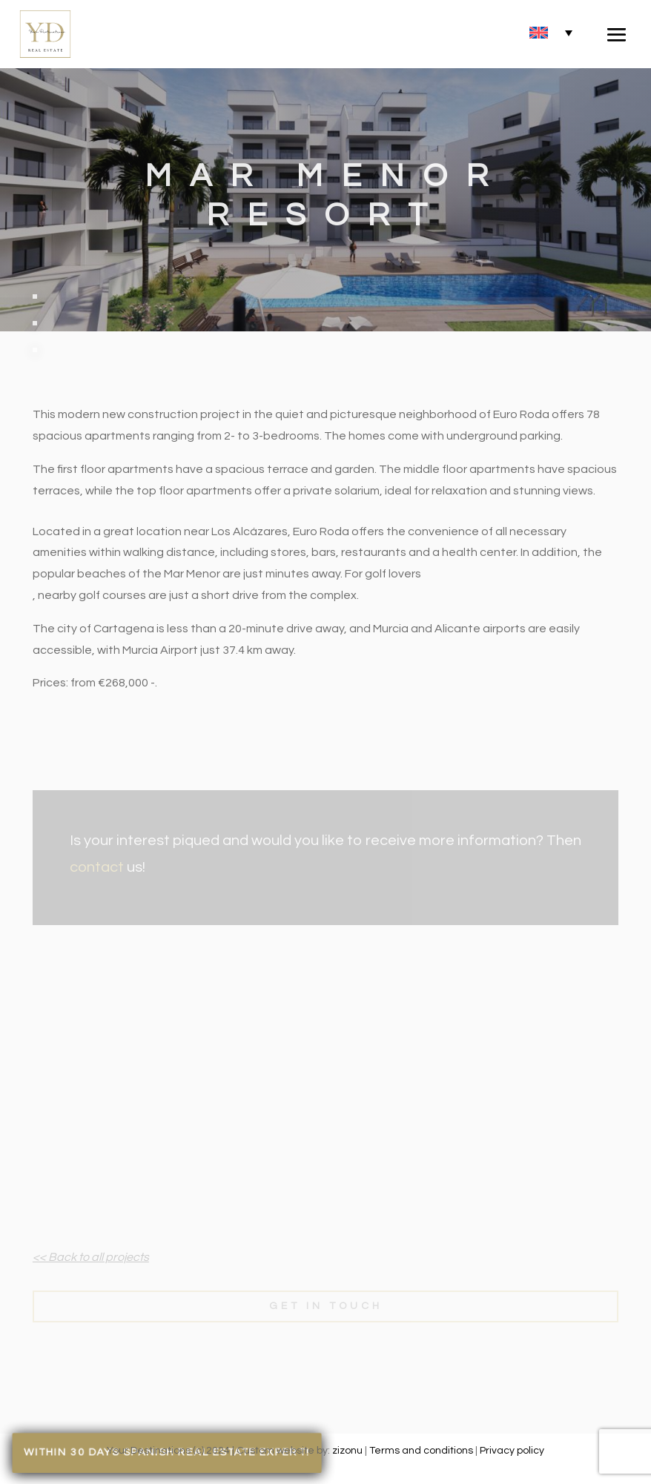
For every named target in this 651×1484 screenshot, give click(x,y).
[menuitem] (551, 32)
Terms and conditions (421, 1450)
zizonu (347, 1450)
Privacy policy (512, 1450)
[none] (551, 32)
